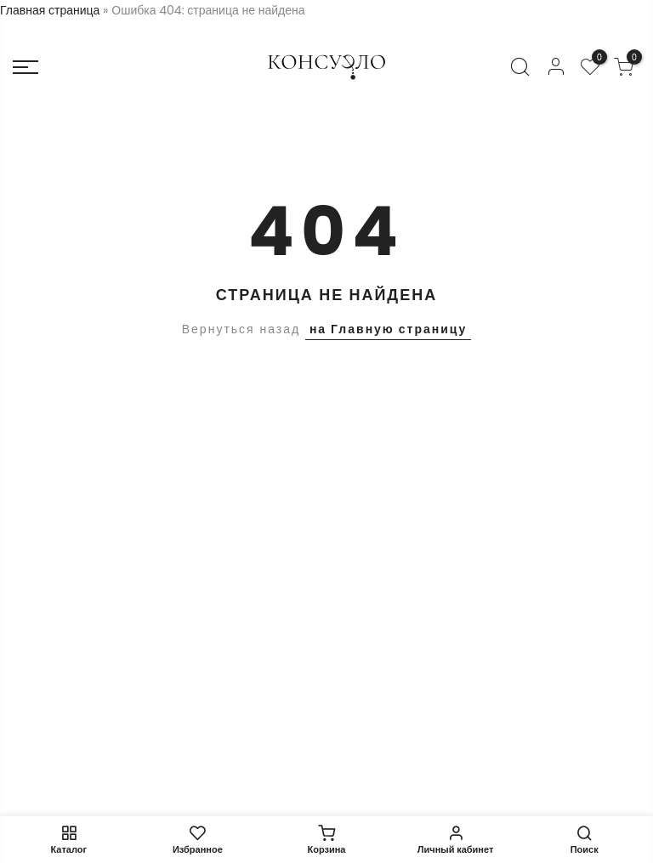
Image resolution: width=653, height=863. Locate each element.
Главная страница (49, 10)
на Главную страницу (388, 329)
